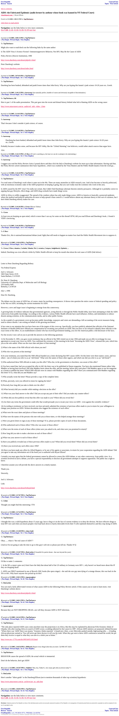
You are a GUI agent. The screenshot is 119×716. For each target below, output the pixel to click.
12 (2, 512)
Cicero (27, 207)
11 (1, 495)
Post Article (114, 4)
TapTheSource (30, 38)
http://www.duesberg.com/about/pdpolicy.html (18, 60)
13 (2, 531)
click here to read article (10, 23)
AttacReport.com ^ (7, 15)
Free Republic (5, 2)
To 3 (22, 132)
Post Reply (5, 40)
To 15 (22, 619)
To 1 (22, 78)
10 (2, 242)
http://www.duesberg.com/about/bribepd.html (18, 488)
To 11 (22, 554)
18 (2, 647)
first (2, 30)
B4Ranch (29, 647)
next (31, 30)
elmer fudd (29, 531)
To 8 (22, 227)
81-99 (27, 30)
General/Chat (113, 2)
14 (2, 552)
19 (2, 668)
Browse (3, 4)
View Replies (25, 40)
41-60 (16, 30)
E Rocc (27, 154)
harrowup (28, 93)
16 (2, 600)
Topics (107, 4)
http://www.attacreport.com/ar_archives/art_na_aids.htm (22, 682)
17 (2, 617)
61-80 (21, 30)
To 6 (22, 244)
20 (2, 689)
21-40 (11, 30)
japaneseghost (31, 577)
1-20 (6, 30)
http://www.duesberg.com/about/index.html (17, 68)
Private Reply (15, 40)
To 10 (22, 579)
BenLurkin (29, 552)
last (34, 30)
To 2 (22, 94)
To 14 (22, 602)
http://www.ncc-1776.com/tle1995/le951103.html (19, 639)
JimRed (28, 668)
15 (2, 577)
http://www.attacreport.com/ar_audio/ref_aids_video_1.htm (23, 106)
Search (9, 4)
